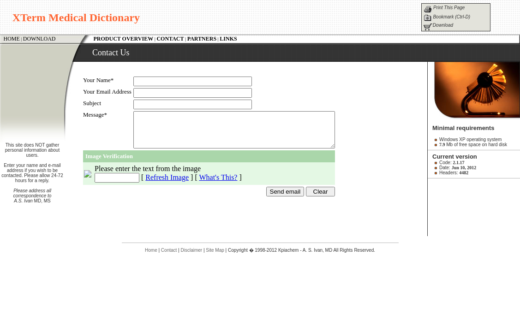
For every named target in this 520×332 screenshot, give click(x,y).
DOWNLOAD (39, 39)
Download (443, 25)
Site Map (215, 250)
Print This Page (449, 7)
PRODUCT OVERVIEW (124, 39)
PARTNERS (201, 39)
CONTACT (170, 39)
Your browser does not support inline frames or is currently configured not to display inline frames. (252, 145)
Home (151, 250)
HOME (12, 39)
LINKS (228, 39)
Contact (169, 250)
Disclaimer (191, 250)
